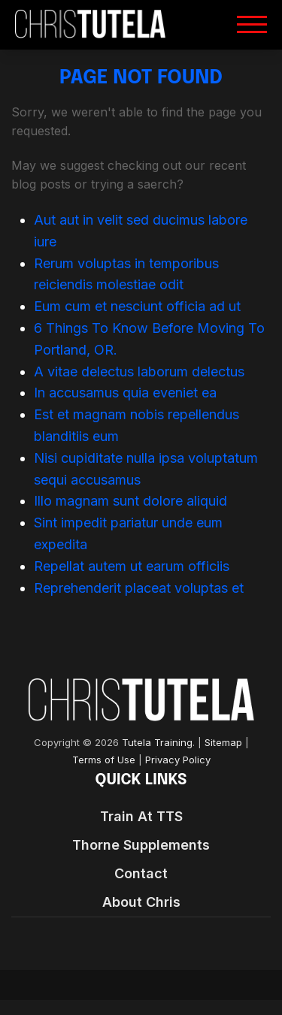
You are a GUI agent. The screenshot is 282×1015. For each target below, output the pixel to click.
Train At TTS (141, 816)
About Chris (141, 902)
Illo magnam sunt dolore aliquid (130, 501)
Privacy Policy (178, 760)
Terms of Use (103, 760)
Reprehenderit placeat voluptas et (139, 588)
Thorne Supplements (141, 845)
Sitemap (223, 743)
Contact (141, 873)
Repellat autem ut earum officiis (131, 566)
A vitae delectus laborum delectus (139, 371)
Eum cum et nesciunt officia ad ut (137, 306)
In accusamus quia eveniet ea (125, 392)
